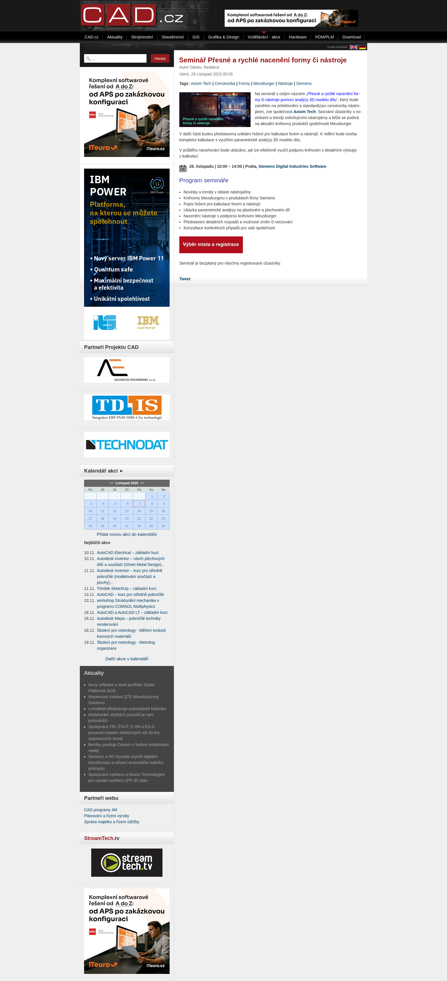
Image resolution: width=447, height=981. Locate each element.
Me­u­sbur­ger (264, 83)
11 (102, 511)
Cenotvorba (225, 83)
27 (127, 526)
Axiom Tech (201, 83)
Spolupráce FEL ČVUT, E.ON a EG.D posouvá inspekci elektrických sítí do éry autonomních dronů (124, 732)
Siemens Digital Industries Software (292, 166)
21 (139, 518)
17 (90, 518)
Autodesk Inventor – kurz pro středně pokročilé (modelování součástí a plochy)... (129, 576)
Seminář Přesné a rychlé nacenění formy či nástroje (263, 60)
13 (127, 511)
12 (114, 511)
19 (114, 518)
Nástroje (285, 83)
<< (111, 483)
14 (139, 511)
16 (163, 511)
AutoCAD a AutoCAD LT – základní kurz (132, 612)
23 (163, 518)
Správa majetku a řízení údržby (111, 821)
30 (163, 526)
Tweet (184, 279)
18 (102, 518)
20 (127, 518)
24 (90, 526)
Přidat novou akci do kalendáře (127, 534)
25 (102, 526)
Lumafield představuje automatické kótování (127, 708)
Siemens (304, 83)
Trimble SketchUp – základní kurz (127, 588)
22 (151, 518)
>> (141, 483)
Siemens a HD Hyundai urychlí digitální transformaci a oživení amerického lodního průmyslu (125, 762)
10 (90, 511)
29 (151, 526)
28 (139, 526)
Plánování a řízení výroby (106, 816)
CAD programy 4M (100, 810)
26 (114, 526)
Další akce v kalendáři (127, 658)
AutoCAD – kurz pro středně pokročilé (130, 594)
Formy (244, 83)
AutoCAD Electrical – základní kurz (128, 552)
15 (151, 511)
